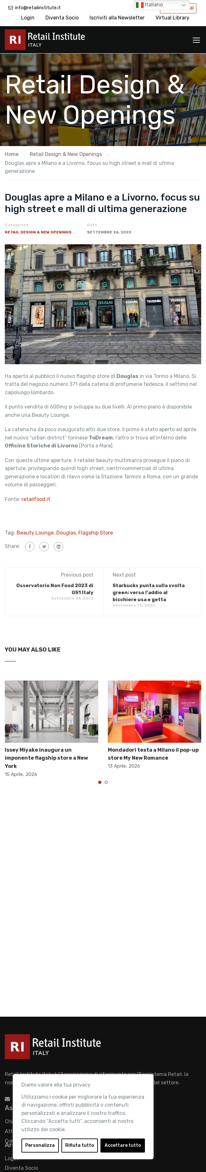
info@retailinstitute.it (38, 8)
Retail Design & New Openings (38, 232)
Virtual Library (172, 18)
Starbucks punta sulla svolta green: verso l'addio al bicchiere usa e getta (149, 592)
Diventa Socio (62, 18)
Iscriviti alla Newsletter (117, 18)
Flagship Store (95, 532)
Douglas (66, 532)
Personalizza (40, 1145)
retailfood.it (35, 499)
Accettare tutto (123, 1145)
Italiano (149, 5)
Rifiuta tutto (79, 1145)
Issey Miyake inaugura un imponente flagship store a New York (46, 758)
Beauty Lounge (35, 532)
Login (28, 18)
